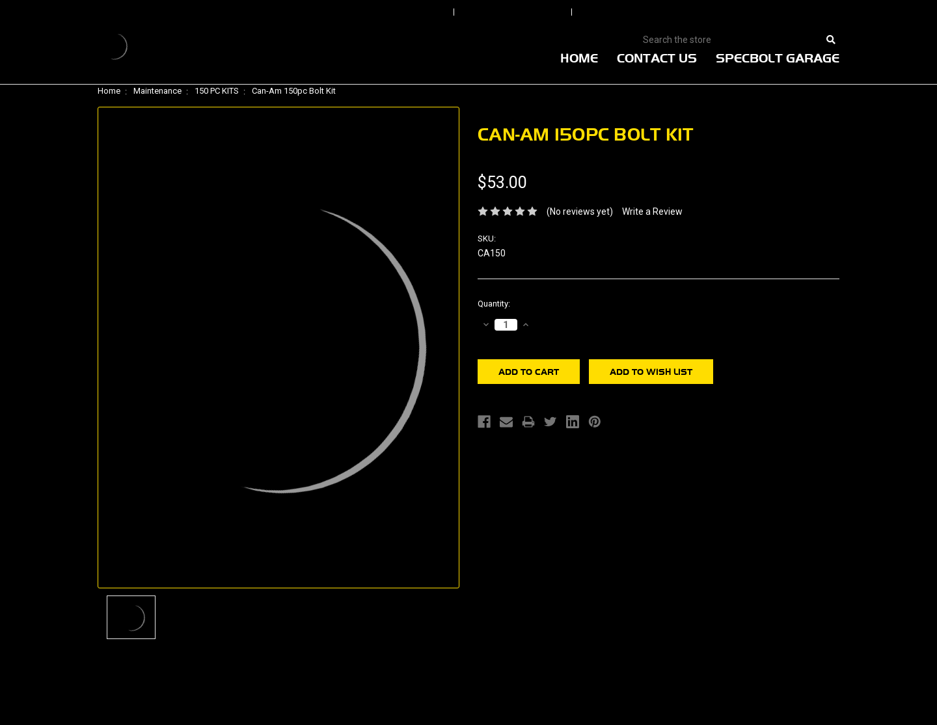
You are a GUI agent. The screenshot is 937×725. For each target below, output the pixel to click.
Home (579, 58)
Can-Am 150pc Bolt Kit (294, 91)
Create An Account (643, 12)
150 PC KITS (217, 91)
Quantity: (494, 303)
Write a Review (652, 211)
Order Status (514, 12)
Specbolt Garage (777, 58)
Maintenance (157, 91)
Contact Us (657, 58)
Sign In (411, 12)
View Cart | (754, 12)
